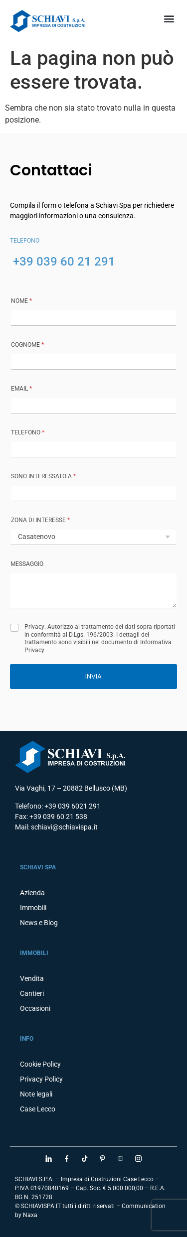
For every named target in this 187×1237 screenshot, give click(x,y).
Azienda (32, 893)
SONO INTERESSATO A (43, 476)
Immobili (33, 908)
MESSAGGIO (26, 563)
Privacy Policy (41, 1079)
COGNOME (27, 344)
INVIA (93, 676)
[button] (169, 18)
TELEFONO (27, 432)
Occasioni (35, 1008)
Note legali (36, 1094)
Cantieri (32, 993)
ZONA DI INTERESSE (40, 520)
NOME (21, 300)
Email (21, 388)
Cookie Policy (40, 1064)
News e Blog (39, 923)
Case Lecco (37, 1109)
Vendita (32, 978)
